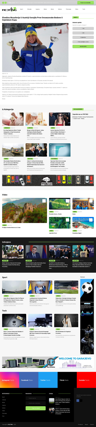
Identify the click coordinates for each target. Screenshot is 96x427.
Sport (21, 9)
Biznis (52, 9)
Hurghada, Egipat (76, 233)
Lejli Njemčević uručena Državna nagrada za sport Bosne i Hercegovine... (38, 300)
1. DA (83, 28)
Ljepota (38, 9)
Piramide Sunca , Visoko (55, 214)
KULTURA (30, 158)
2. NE (83, 33)
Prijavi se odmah (36, 408)
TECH (6, 329)
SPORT (6, 295)
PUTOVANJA (54, 158)
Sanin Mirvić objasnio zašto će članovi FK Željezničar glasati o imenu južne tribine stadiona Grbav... (14, 300)
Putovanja (68, 9)
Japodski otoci (53, 233)
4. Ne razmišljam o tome (83, 41)
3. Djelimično (83, 37)
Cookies (92, 424)
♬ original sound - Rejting (78, 118)
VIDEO (4, 225)
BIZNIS (6, 158)
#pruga (84, 117)
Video (76, 9)
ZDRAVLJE (7, 127)
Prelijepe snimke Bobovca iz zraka (11, 227)
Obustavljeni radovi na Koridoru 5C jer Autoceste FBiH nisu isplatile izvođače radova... (12, 162)
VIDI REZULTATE (83, 46)
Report (86, 424)
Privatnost (80, 424)
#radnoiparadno (89, 117)
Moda (45, 9)
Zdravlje (29, 9)
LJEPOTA (30, 127)
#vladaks (80, 117)
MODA (52, 127)
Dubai (73, 214)
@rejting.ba (75, 117)
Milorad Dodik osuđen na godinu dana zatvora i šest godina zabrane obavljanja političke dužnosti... (36, 264)
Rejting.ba (82, 277)
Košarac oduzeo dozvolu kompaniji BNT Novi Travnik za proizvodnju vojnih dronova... (40, 333)
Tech (83, 9)
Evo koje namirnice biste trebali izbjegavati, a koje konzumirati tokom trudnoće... (12, 132)
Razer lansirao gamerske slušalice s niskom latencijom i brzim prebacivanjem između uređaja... (13, 333)
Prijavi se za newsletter (86, 2)
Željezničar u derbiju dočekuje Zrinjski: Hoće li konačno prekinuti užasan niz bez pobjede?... (66, 300)
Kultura (60, 9)
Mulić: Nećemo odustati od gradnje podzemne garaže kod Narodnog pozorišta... (11, 264)
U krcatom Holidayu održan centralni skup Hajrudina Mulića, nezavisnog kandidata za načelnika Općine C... (82, 264)
